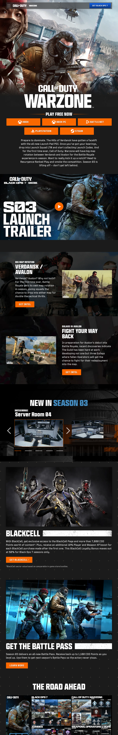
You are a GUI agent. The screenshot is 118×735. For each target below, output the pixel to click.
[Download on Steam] (77, 131)
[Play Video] (59, 207)
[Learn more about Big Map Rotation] (24, 304)
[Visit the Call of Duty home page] (20, 5)
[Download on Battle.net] (95, 122)
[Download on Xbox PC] (59, 122)
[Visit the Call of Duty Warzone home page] (33, 5)
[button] (9, 5)
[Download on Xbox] (23, 122)
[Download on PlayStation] (41, 131)
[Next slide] (66, 430)
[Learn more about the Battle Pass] (17, 665)
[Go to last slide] (10, 430)
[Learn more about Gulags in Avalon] (71, 372)
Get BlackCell (18, 559)
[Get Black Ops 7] (100, 5)
